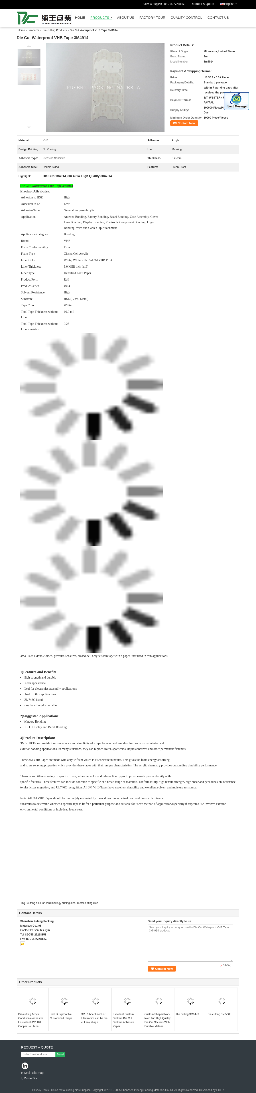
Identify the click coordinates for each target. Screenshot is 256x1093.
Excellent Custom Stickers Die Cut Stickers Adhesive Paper (123, 1020)
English (231, 3)
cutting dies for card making (43, 903)
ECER (220, 1090)
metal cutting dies (87, 903)
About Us (125, 17)
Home (80, 17)
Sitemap (37, 1073)
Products (99, 17)
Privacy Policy (40, 1090)
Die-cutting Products (55, 30)
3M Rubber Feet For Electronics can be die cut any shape (94, 1018)
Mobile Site (29, 1078)
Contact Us (218, 17)
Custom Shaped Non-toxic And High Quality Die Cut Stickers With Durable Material (157, 1020)
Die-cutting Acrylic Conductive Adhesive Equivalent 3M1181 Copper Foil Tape (30, 1020)
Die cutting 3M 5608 (219, 1014)
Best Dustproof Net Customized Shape (61, 1016)
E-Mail (25, 1073)
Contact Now (186, 123)
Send (60, 1054)
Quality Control (186, 17)
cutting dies (68, 903)
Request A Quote (202, 4)
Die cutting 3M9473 (187, 1014)
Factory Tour (152, 17)
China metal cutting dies (65, 1090)
